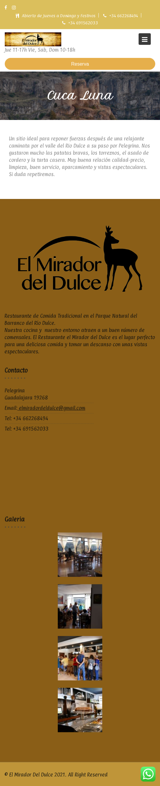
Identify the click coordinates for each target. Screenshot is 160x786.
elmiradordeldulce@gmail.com (51, 408)
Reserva (80, 64)
